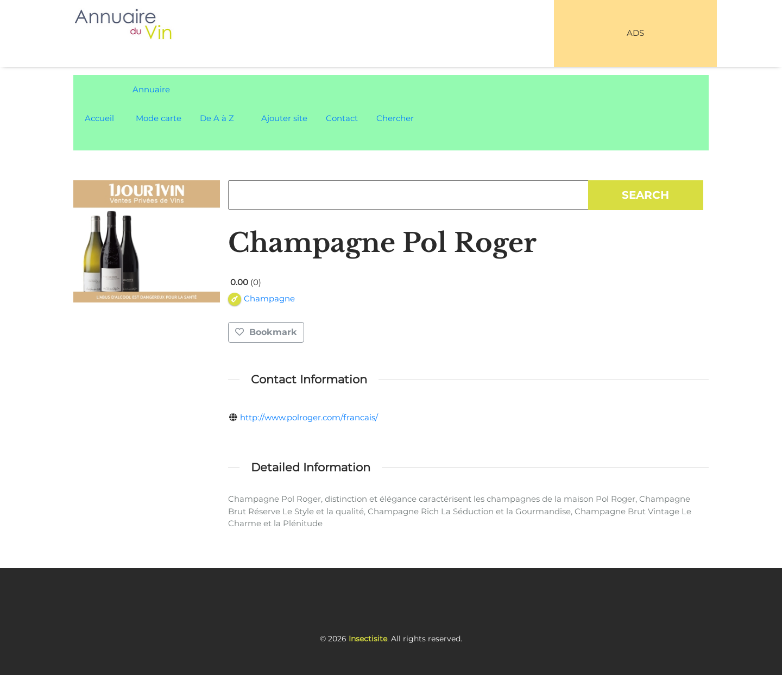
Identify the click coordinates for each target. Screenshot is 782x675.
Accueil (99, 118)
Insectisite (368, 639)
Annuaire (151, 89)
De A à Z (217, 118)
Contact (342, 118)
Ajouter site (284, 118)
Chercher (395, 118)
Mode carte (158, 118)
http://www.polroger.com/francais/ (309, 417)
